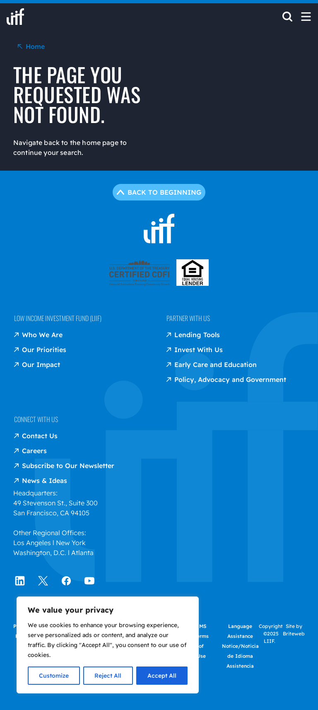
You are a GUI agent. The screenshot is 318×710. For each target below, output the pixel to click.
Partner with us (188, 318)
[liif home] (15, 16)
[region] (108, 644)
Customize (54, 675)
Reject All (107, 675)
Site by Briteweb (294, 630)
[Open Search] (287, 19)
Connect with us (36, 419)
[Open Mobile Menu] (306, 16)
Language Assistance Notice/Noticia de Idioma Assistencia (240, 646)
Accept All (161, 675)
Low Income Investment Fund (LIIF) (57, 318)
